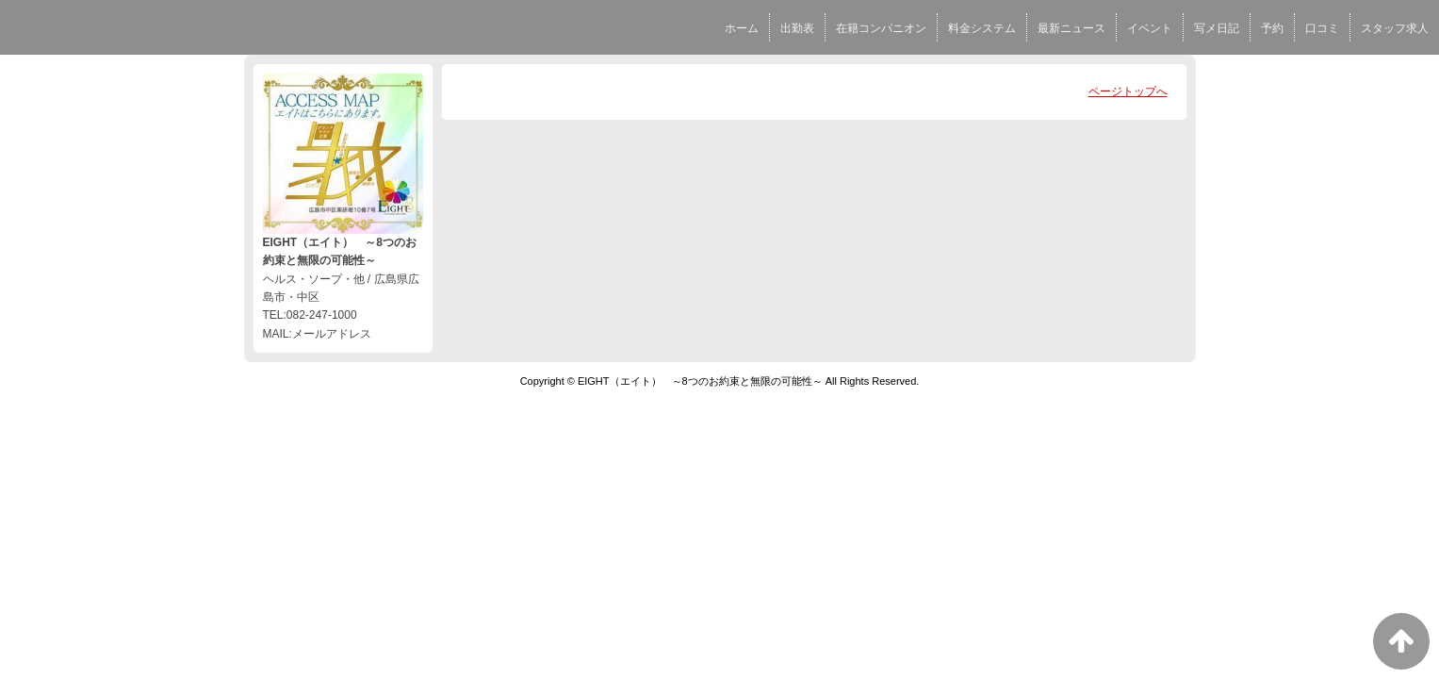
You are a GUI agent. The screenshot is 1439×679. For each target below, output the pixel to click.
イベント (1149, 28)
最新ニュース (1071, 28)
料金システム (982, 28)
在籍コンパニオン (881, 28)
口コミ (1322, 28)
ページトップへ (1128, 91)
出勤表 (797, 28)
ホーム (742, 28)
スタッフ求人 (1395, 28)
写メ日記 (1216, 28)
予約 (1272, 28)
